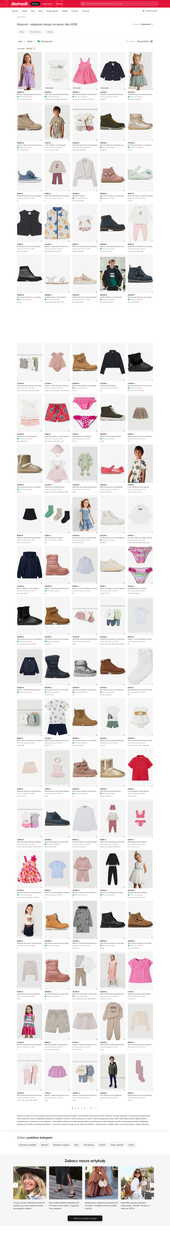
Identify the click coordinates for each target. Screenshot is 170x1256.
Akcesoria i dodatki (27, 1145)
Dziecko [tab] (59, 4)
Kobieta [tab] (35, 4)
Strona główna (21, 17)
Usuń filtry (21, 49)
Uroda (131, 1145)
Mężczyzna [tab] (47, 4)
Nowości (15, 11)
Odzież (24, 11)
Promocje (85, 11)
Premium (75, 11)
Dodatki (65, 11)
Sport (40, 11)
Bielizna (44, 1145)
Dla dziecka (35, 32)
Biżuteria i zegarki (61, 1145)
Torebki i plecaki (52, 11)
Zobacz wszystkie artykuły (85, 1218)
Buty (33, 11)
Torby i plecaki (116, 1145)
